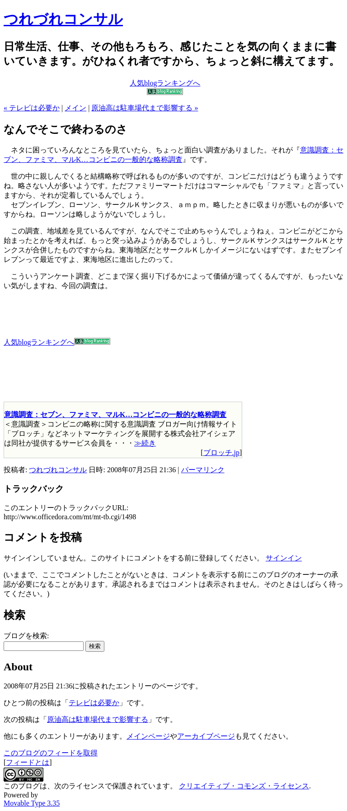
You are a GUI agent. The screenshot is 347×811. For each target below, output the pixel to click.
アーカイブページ (206, 736)
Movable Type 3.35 (32, 803)
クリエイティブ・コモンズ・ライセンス (244, 786)
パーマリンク (203, 470)
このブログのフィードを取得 (51, 753)
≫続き (145, 443)
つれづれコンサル (63, 19)
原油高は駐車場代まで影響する (97, 719)
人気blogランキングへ (57, 342)
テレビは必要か (94, 703)
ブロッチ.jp (221, 452)
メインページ (148, 736)
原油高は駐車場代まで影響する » (144, 108)
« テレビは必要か (32, 108)
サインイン (284, 558)
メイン (75, 108)
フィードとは (27, 762)
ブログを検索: (26, 636)
